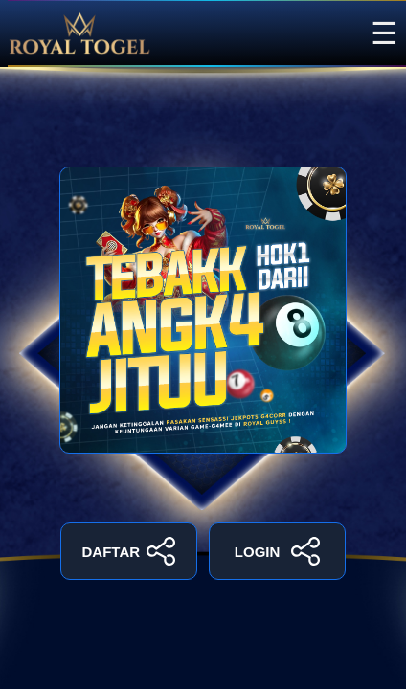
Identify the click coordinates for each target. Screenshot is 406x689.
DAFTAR (129, 551)
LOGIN (277, 551)
